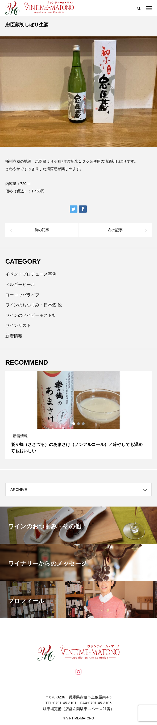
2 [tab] (78, 423)
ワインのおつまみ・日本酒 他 (33, 305)
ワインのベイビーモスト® (30, 315)
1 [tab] (74, 423)
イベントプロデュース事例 (30, 274)
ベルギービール (20, 284)
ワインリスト (18, 325)
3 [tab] (83, 423)
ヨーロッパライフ (22, 295)
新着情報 (13, 336)
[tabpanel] (78, 415)
